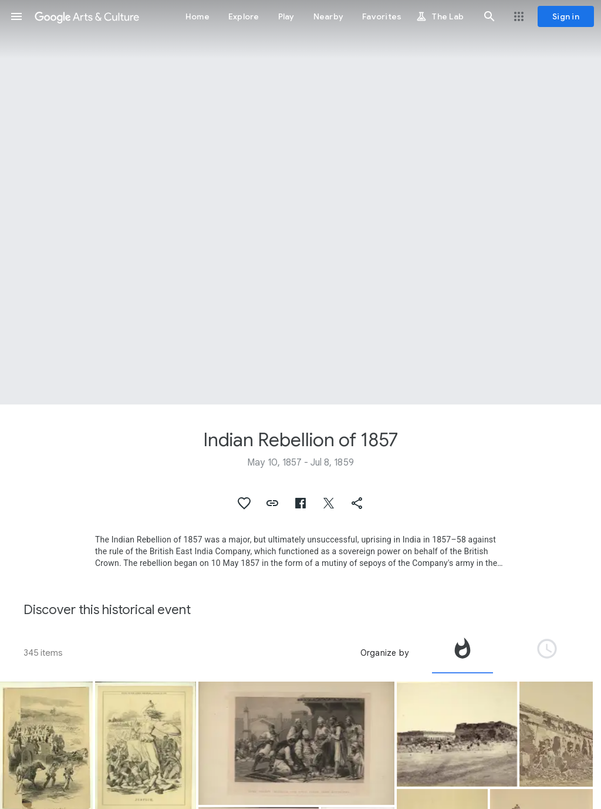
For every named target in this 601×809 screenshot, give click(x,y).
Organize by (384, 653)
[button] (16, 16)
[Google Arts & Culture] (87, 16)
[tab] (462, 652)
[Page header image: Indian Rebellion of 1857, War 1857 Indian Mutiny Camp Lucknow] (300, 202)
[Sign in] (566, 16)
